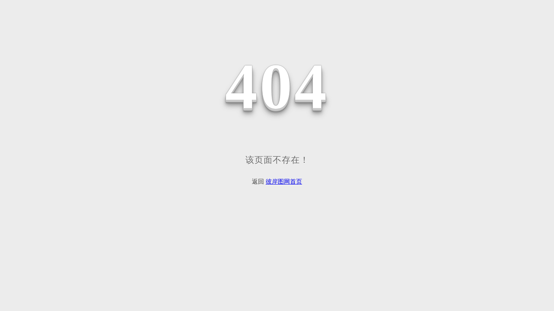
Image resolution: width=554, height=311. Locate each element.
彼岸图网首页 (284, 181)
